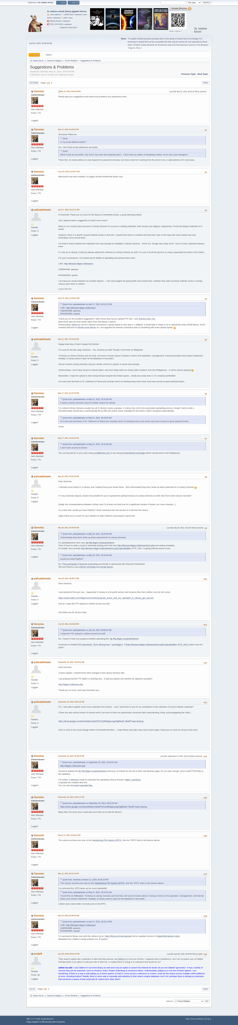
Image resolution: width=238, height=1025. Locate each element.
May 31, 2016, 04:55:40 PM (70, 91)
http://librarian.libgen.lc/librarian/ (78, 264)
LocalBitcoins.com (102, 453)
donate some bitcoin (87, 327)
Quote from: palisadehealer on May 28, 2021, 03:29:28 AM (87, 534)
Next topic (203, 74)
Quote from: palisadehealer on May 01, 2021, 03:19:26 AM (87, 399)
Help (187, 1019)
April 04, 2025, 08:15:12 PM (68, 954)
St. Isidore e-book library (59, 11)
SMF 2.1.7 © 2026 (33, 1019)
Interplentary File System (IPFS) (106, 840)
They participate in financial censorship (80, 564)
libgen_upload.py (133, 780)
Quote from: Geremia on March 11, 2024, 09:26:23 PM (85, 880)
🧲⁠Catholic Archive (54, 21)
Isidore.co (122, 959)
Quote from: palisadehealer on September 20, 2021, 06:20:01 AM (90, 762)
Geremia (39, 91)
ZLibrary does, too (147, 319)
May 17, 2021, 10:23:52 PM (68, 438)
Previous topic (188, 74)
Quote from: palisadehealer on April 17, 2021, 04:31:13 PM (87, 304)
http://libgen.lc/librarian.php (70, 684)
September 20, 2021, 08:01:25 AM (71, 702)
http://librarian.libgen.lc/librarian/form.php (136, 545)
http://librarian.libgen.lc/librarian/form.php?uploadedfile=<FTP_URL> (157, 644)
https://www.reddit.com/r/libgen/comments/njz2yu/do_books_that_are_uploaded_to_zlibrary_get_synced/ (106, 598)
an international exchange (133, 453)
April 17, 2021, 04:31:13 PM (68, 210)
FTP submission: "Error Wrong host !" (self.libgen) (99, 644)
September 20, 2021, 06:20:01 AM (71, 662)
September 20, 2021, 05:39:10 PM (71, 756)
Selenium (74, 780)
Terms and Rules (197, 1019)
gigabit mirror (79, 11)
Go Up (32, 989)
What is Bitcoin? (175, 31)
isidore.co (76, 324)
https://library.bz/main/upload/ (118, 936)
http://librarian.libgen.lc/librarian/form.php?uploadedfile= (106, 548)
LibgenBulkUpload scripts (168, 936)
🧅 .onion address (54, 14)
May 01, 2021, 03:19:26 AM (68, 339)
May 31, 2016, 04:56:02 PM (68, 129)
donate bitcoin (106, 567)
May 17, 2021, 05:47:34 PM (68, 393)
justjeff (38, 953)
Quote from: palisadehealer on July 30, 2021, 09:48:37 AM (87, 630)
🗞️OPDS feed (67, 14)
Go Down (33, 83)
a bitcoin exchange (87, 567)
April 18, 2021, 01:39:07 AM (68, 298)
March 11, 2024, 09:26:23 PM (69, 835)
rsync (85, 14)
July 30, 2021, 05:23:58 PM (68, 624)
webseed (78, 14)
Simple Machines (47, 1019)
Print (205, 83)
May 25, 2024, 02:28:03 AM (68, 915)
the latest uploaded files (82, 785)
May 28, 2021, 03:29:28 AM (68, 476)
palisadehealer (42, 209)
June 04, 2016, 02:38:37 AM (69, 171)
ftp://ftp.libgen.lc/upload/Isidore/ (100, 543)
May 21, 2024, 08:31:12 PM (68, 873)
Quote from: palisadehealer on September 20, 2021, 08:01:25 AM (90, 803)
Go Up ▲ (208, 1019)
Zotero (49, 18)
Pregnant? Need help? (68, 27)
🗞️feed (64, 18)
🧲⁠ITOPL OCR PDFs (55, 24)
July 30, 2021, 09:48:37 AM (68, 578)
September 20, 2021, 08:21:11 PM (71, 797)
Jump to (169, 1001)
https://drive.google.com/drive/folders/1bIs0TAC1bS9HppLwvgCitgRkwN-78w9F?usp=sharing (100, 721)
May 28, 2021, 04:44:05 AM (68, 528)
